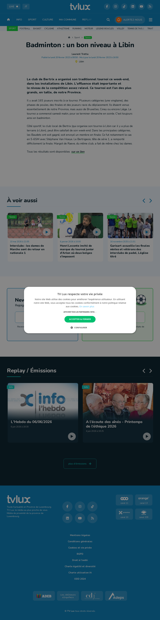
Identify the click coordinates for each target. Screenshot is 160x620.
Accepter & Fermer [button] (80, 319)
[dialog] (80, 310)
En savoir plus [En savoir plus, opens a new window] (87, 306)
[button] (80, 312)
